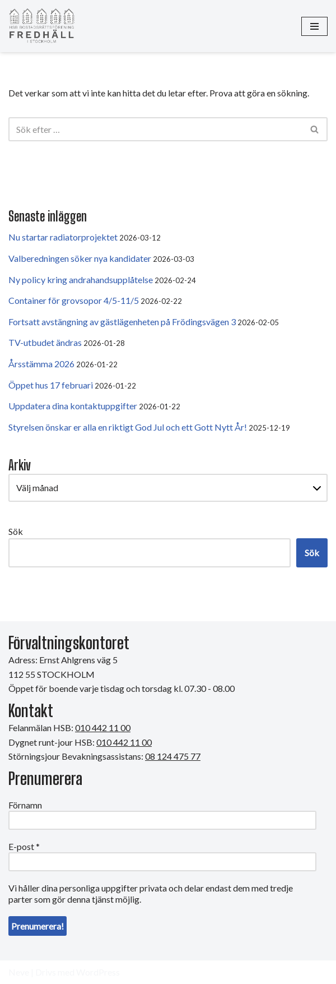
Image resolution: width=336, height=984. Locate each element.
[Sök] (155, 129)
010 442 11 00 (124, 742)
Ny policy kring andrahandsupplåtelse (80, 279)
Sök (15, 531)
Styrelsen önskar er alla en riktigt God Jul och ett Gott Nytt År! (127, 427)
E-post (24, 846)
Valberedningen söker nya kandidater (79, 258)
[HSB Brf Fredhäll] (42, 26)
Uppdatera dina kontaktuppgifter (72, 405)
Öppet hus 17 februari (50, 385)
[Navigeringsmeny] (314, 26)
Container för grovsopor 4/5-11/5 (73, 300)
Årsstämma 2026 (41, 363)
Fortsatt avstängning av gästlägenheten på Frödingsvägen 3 (122, 321)
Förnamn (25, 805)
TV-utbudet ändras (45, 342)
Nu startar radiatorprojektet (63, 237)
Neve (18, 972)
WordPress (98, 972)
